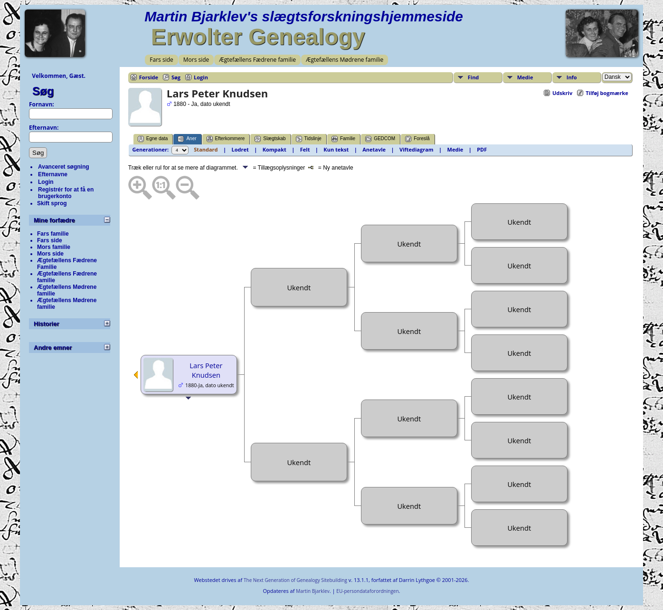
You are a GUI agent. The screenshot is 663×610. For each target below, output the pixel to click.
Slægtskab (270, 139)
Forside (148, 77)
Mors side (196, 60)
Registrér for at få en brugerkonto (66, 193)
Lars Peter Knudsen (205, 370)
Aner (187, 139)
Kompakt (274, 149)
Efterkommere (226, 139)
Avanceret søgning (63, 166)
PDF (482, 149)
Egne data (153, 139)
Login (46, 182)
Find (473, 77)
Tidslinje (309, 139)
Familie (343, 139)
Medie (525, 77)
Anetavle (374, 149)
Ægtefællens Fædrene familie (257, 60)
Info (572, 77)
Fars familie (53, 233)
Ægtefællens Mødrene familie (344, 60)
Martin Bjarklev (312, 591)
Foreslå (417, 139)
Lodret (240, 149)
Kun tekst (336, 149)
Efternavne (52, 174)
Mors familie (53, 247)
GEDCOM (380, 139)
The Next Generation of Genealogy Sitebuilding (295, 580)
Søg (43, 91)
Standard (206, 149)
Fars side (161, 60)
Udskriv (562, 92)
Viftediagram (416, 149)
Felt (305, 149)
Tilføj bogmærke (607, 92)
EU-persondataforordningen (367, 591)
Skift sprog (52, 203)
